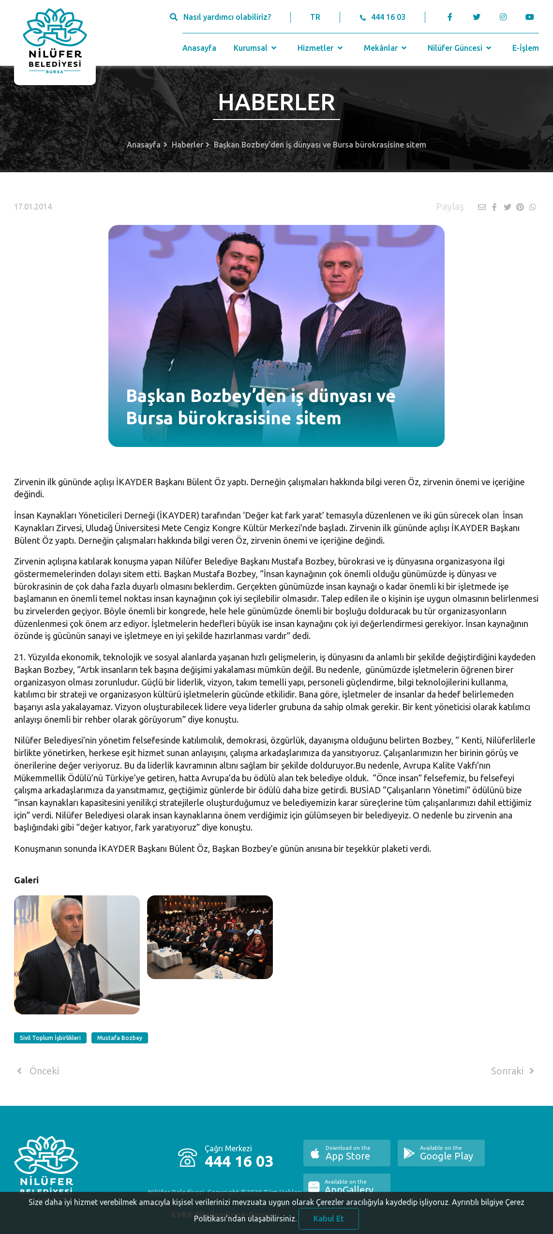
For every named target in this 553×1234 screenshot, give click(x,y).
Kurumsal (256, 48)
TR (315, 17)
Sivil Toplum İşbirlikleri (50, 1038)
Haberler (187, 144)
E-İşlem (525, 48)
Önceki (36, 1071)
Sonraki (514, 1071)
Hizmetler (321, 48)
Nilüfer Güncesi (460, 48)
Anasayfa (199, 48)
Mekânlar (386, 48)
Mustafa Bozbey (119, 1038)
